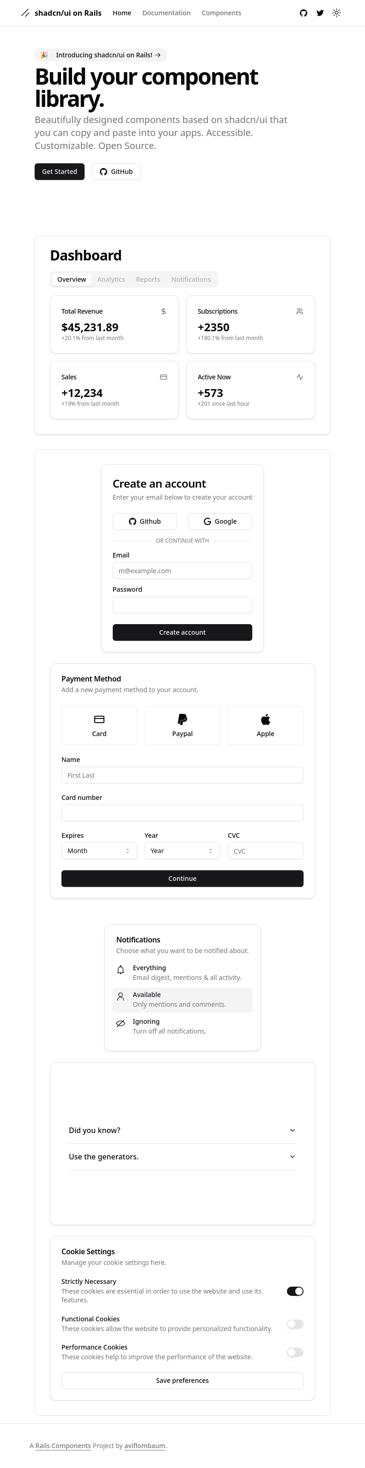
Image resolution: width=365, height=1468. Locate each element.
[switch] (295, 1291)
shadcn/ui (246, 119)
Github (145, 521)
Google (220, 521)
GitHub (116, 171)
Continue (183, 878)
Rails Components (63, 1445)
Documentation (166, 12)
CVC (234, 835)
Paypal (182, 725)
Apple (265, 725)
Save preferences (182, 1380)
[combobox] (99, 850)
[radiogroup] (182, 725)
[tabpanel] (182, 357)
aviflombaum (144, 1445)
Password (127, 589)
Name (70, 759)
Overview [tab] (71, 279)
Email (121, 555)
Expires (72, 835)
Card (99, 725)
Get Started (59, 171)
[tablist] (134, 279)
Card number (81, 797)
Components (222, 12)
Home (122, 12)
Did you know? (182, 1130)
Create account (182, 632)
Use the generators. (182, 1157)
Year (151, 835)
